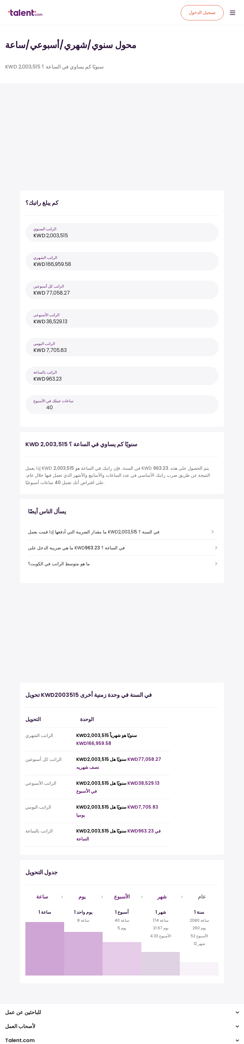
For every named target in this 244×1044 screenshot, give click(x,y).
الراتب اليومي (44, 343)
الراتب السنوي (44, 229)
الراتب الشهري (45, 257)
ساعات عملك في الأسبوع (53, 401)
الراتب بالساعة (45, 372)
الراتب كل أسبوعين (48, 286)
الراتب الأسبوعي (46, 315)
